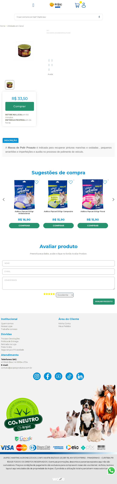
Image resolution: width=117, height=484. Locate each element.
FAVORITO (36, 182)
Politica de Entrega (9, 341)
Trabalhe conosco (9, 329)
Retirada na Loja (8, 344)
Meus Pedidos (64, 326)
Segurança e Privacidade (12, 350)
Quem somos (7, 323)
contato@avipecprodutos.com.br (16, 368)
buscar (99, 17)
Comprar (24, 225)
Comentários (58, 283)
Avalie (50, 74)
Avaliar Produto (104, 301)
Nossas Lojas (6, 326)
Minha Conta (64, 323)
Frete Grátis (6, 347)
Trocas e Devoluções (10, 338)
